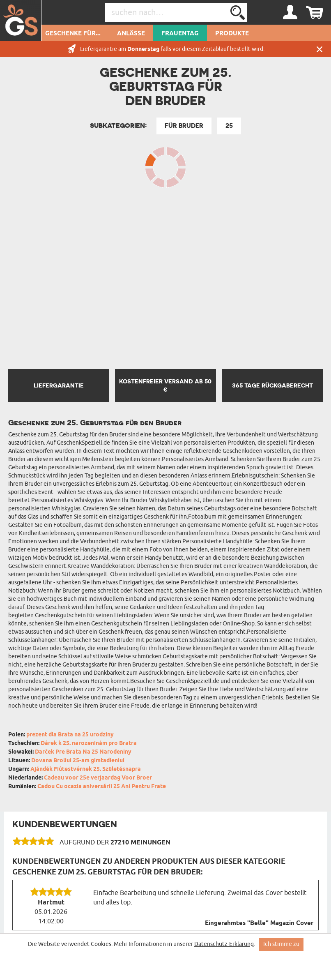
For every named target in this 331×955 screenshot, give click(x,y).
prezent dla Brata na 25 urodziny (70, 735)
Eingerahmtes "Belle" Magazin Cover (259, 923)
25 (229, 125)
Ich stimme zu (281, 944)
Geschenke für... (73, 34)
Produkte (232, 34)
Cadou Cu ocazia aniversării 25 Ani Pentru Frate (101, 787)
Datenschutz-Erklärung (224, 944)
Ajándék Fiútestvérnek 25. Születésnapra (85, 769)
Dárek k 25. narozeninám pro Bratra (89, 743)
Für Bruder (184, 125)
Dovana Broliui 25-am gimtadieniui (77, 761)
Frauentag (180, 34)
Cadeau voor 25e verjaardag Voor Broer (98, 778)
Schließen (319, 49)
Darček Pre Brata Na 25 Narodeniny (83, 752)
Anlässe (131, 34)
